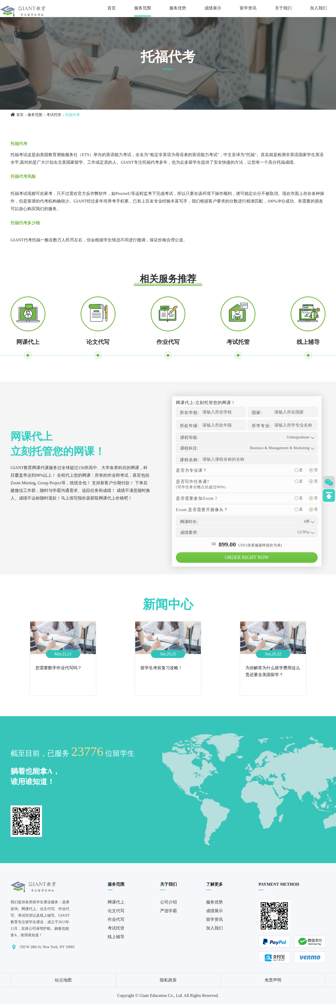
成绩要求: (189, 532)
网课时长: (189, 521)
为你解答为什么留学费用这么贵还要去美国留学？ (272, 671)
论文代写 (97, 342)
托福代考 (72, 115)
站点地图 (63, 980)
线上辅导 (308, 342)
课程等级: (189, 437)
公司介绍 (168, 902)
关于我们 (283, 8)
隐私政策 (168, 980)
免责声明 (273, 980)
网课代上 (27, 342)
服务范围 (142, 8)
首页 (111, 8)
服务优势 (177, 8)
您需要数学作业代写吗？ (58, 668)
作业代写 (168, 342)
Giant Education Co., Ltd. (161, 995)
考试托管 (53, 115)
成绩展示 (212, 8)
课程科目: (189, 448)
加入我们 (318, 8)
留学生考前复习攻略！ (161, 668)
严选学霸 (168, 911)
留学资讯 (248, 8)
